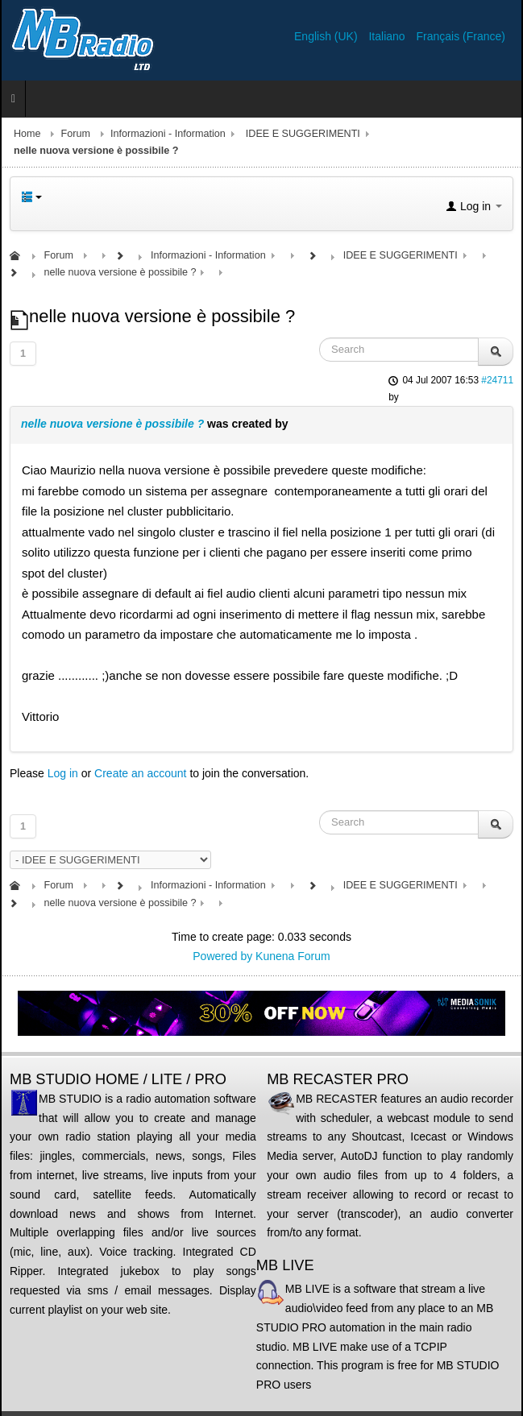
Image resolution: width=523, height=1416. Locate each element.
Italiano (388, 36)
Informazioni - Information (168, 133)
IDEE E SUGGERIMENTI (303, 133)
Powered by (222, 956)
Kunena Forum (292, 956)
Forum (75, 133)
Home (27, 133)
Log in (63, 773)
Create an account (140, 773)
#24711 (497, 380)
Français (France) (461, 36)
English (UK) (327, 36)
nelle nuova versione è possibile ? (112, 423)
